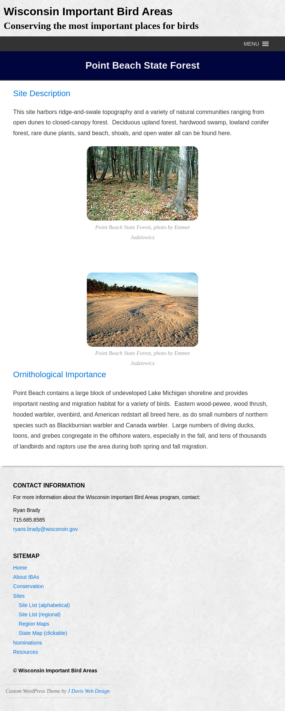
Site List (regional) (39, 614)
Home (20, 568)
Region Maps (34, 624)
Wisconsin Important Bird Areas (88, 11)
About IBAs (26, 577)
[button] (251, 43)
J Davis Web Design (89, 691)
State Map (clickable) (43, 633)
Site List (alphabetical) (44, 605)
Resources (25, 652)
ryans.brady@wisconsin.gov (45, 529)
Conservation (28, 586)
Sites (18, 596)
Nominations (27, 643)
